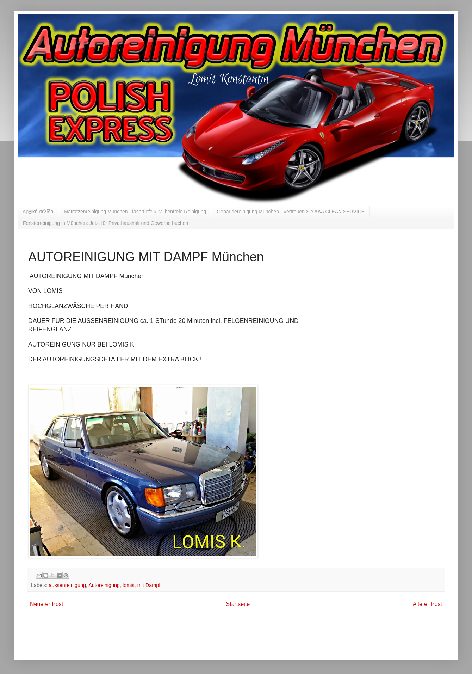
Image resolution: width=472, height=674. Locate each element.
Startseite (238, 604)
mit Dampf (149, 585)
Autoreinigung (104, 585)
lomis (129, 585)
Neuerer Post (46, 604)
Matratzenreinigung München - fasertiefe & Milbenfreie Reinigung (135, 211)
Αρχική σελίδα (38, 211)
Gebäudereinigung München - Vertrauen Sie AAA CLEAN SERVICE (291, 211)
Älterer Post (427, 604)
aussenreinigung (67, 585)
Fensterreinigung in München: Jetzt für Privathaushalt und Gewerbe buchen (105, 223)
